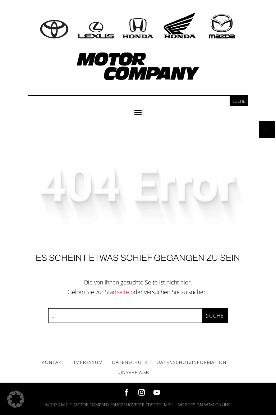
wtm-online (217, 405)
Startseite (117, 292)
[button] (16, 399)
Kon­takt (53, 362)
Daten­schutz (129, 362)
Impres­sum (88, 362)
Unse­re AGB (134, 372)
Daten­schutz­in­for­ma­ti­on (191, 362)
